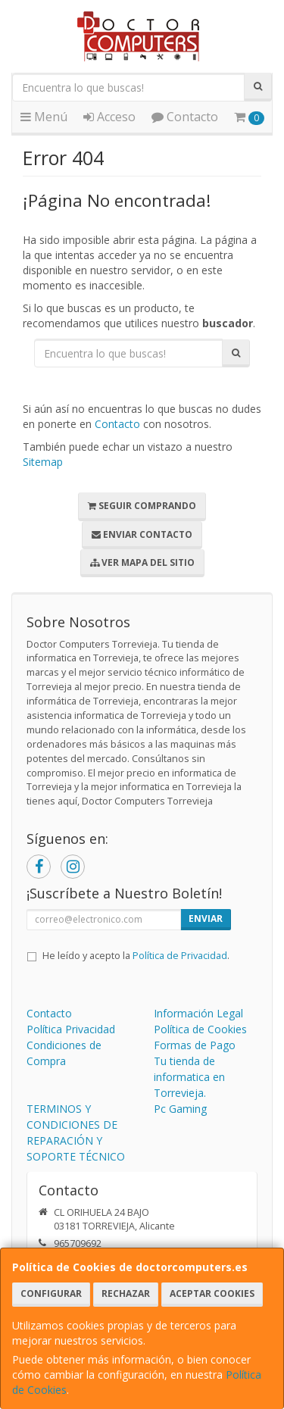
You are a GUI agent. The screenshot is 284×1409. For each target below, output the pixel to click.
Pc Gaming (180, 1108)
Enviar (206, 918)
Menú (43, 116)
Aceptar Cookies (212, 1293)
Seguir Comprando (142, 505)
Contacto (184, 116)
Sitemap (43, 462)
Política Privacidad (71, 1029)
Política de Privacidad (180, 955)
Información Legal (198, 1013)
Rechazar (125, 1293)
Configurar (51, 1293)
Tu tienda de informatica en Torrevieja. (189, 1077)
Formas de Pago (195, 1045)
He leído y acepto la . (135, 955)
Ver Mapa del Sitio (142, 562)
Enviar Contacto (142, 534)
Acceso (109, 116)
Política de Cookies (200, 1029)
